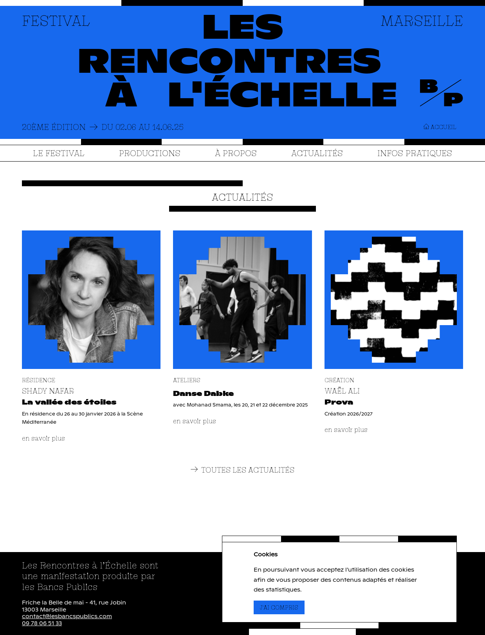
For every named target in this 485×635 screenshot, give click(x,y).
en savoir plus (43, 438)
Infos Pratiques (414, 153)
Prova (339, 402)
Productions (149, 153)
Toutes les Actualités (242, 470)
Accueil (440, 127)
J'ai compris (282, 607)
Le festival (59, 153)
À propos (236, 153)
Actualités (317, 153)
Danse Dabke (203, 394)
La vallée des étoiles (69, 402)
